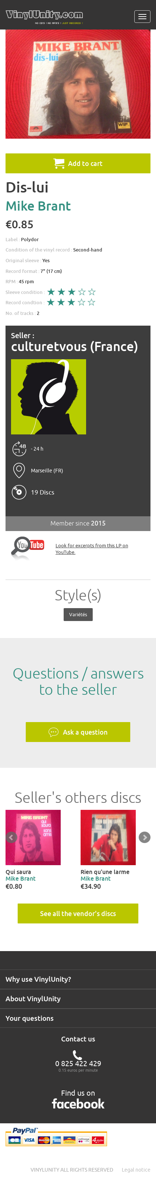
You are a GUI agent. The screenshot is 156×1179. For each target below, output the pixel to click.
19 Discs (42, 492)
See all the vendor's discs (78, 913)
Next (144, 837)
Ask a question (78, 732)
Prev (11, 837)
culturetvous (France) (74, 346)
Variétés (78, 614)
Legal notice (136, 1170)
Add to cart (78, 163)
